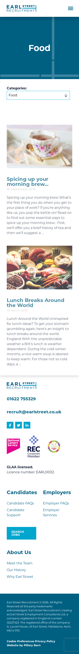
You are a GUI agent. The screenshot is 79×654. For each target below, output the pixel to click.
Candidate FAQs (20, 503)
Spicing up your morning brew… (27, 192)
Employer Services (51, 512)
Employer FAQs (56, 503)
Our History (16, 570)
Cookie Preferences (20, 641)
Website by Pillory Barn (24, 645)
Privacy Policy (45, 641)
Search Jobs (17, 533)
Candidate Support (15, 512)
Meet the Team (19, 563)
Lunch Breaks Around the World (35, 313)
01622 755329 (21, 398)
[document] (39, 196)
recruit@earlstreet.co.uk (34, 411)
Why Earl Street (20, 577)
